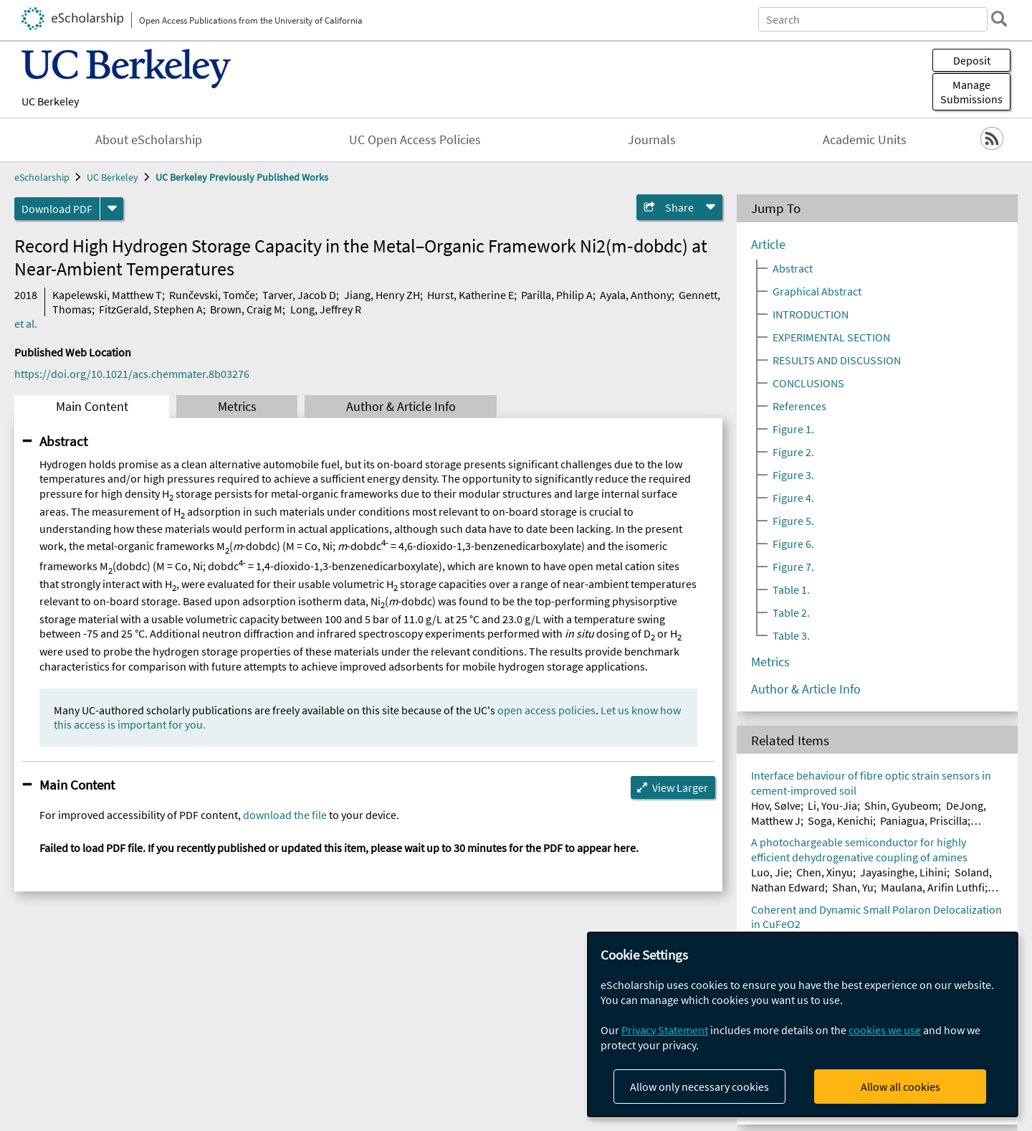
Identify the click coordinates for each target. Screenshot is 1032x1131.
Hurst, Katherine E (470, 295)
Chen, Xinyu (824, 872)
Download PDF (57, 209)
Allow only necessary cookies (699, 1086)
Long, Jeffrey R (325, 309)
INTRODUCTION (811, 314)
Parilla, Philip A (557, 295)
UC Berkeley (50, 101)
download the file (285, 815)
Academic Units (865, 140)
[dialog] (803, 1024)
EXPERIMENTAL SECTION (831, 337)
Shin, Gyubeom (901, 805)
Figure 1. (793, 429)
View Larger (680, 787)
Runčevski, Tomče (212, 295)
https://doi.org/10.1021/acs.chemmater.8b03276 (131, 373)
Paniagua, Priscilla (924, 820)
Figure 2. (793, 452)
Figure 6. (793, 543)
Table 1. (791, 589)
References (799, 406)
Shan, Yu (853, 887)
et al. (25, 323)
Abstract (63, 441)
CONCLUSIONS (808, 383)
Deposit (971, 60)
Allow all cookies (900, 1086)
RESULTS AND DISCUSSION (837, 360)
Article (768, 244)
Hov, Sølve (776, 805)
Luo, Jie (770, 872)
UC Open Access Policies (415, 140)
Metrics (237, 407)
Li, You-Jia (832, 805)
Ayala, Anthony (636, 295)
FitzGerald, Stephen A (151, 309)
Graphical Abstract (817, 291)
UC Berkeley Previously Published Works (242, 177)
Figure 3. (793, 475)
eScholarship (42, 177)
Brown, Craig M (246, 309)
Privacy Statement (664, 1030)
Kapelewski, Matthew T (107, 295)
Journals (652, 140)
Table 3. (791, 635)
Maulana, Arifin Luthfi (933, 887)
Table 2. (791, 612)
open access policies (546, 710)
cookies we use (885, 1030)
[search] (999, 18)
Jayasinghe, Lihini (903, 872)
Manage (971, 91)
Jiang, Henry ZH (382, 295)
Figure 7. (793, 566)
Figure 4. (793, 498)
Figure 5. (793, 521)
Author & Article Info (401, 407)
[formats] (111, 208)
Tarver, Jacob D (299, 295)
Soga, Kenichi (840, 820)
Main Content (92, 407)
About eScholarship (148, 140)
